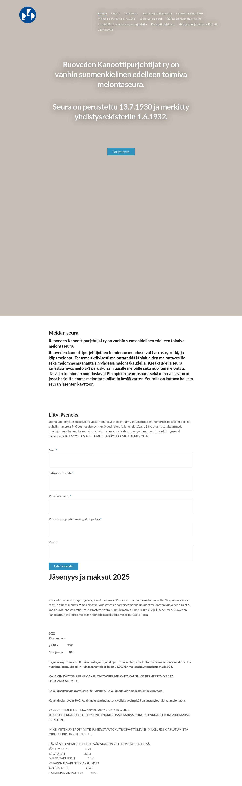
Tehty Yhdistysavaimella (182, 776)
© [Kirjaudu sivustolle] (50, 776)
